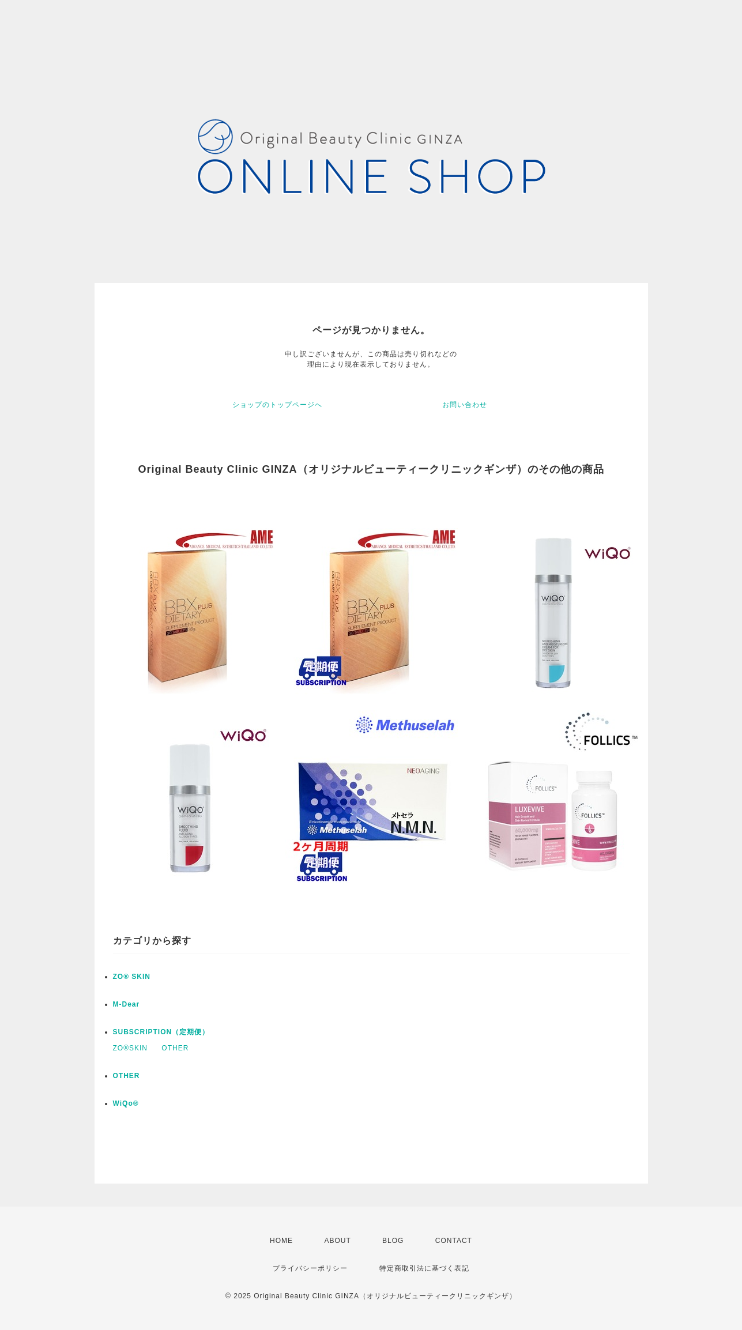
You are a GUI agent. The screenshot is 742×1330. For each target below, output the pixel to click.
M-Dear (126, 1004)
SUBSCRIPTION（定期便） (161, 1032)
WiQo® (126, 1103)
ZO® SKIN (132, 977)
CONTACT (453, 1241)
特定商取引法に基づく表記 (424, 1268)
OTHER (175, 1048)
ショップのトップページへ (277, 405)
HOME (281, 1241)
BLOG (393, 1241)
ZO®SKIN (130, 1048)
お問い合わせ (464, 405)
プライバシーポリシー (310, 1268)
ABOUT (337, 1241)
